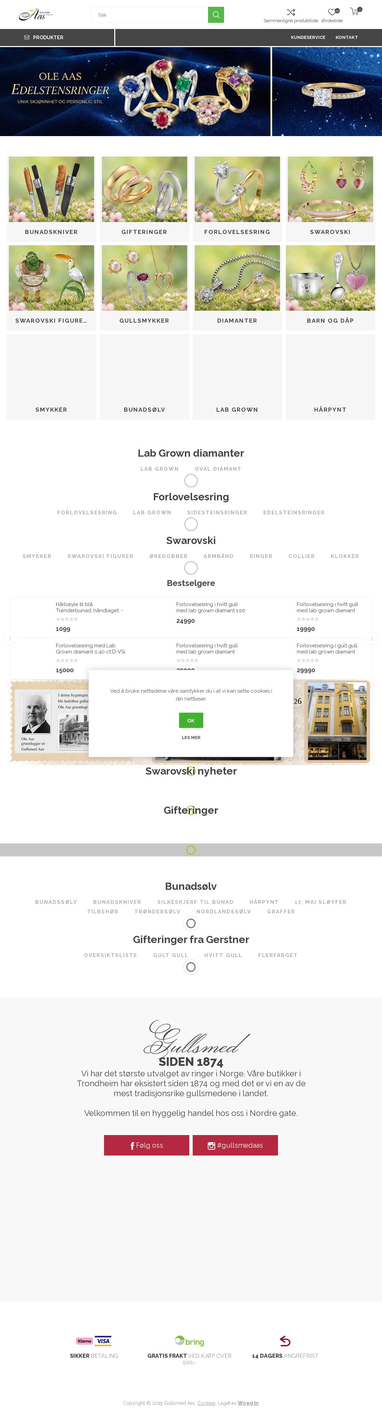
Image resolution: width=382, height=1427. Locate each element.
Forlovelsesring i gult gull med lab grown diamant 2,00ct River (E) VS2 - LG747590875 (327, 655)
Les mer (191, 737)
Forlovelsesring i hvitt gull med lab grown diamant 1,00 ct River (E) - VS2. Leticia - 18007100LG (210, 613)
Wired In (248, 1403)
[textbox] (149, 15)
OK (191, 720)
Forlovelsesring (237, 232)
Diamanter (237, 320)
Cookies (206, 1403)
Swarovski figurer (51, 320)
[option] (71, 638)
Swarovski (330, 232)
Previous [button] (10, 638)
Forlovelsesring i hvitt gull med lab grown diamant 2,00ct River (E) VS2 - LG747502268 (207, 655)
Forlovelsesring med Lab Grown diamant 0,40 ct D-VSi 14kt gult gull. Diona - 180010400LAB (90, 655)
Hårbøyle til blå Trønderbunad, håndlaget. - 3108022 (89, 610)
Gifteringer (144, 232)
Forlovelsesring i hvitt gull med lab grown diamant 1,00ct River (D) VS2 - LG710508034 (327, 613)
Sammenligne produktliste (291, 20)
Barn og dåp (330, 320)
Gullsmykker (144, 320)
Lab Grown (237, 409)
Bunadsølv (144, 409)
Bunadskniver (51, 232)
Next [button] (372, 638)
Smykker (51, 409)
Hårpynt (330, 409)
